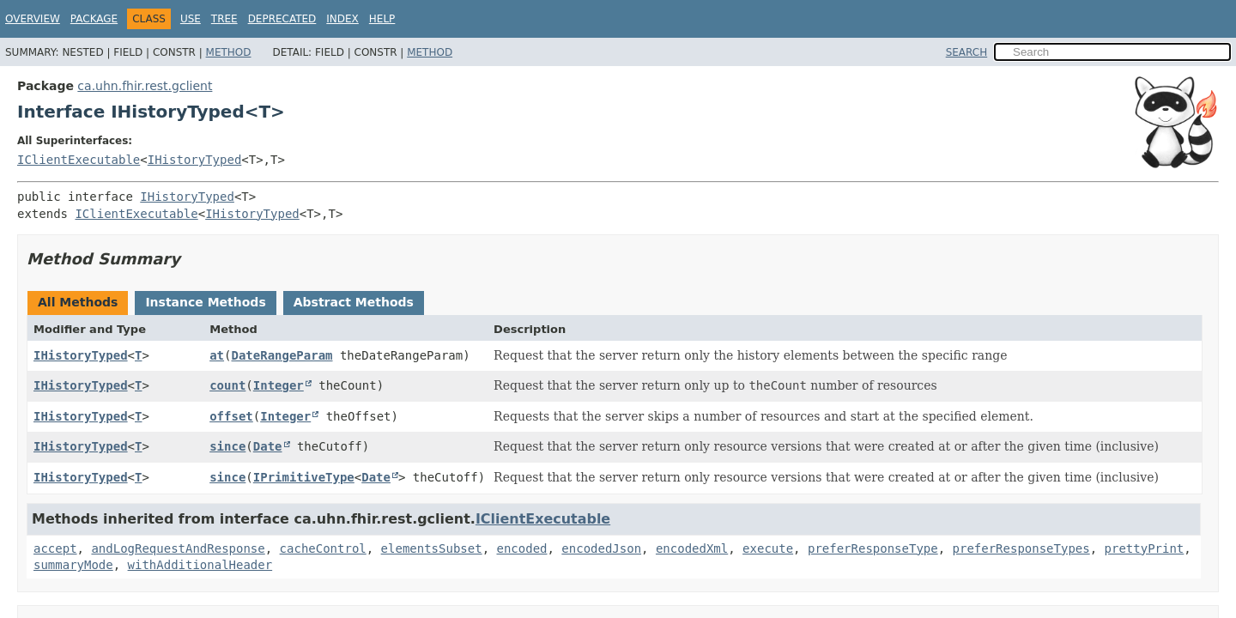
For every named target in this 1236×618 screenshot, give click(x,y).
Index (342, 19)
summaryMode (73, 565)
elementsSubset (431, 548)
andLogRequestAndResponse (177, 548)
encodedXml (692, 548)
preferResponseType (873, 548)
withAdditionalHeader (200, 565)
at (216, 355)
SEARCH (967, 52)
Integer (278, 385)
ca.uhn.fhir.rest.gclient (144, 86)
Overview (32, 19)
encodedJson (601, 548)
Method (228, 52)
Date (267, 446)
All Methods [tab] (78, 302)
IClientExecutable (78, 160)
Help (382, 19)
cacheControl (323, 548)
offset (231, 416)
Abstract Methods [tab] (354, 302)
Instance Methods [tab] (205, 302)
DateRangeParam (281, 355)
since (227, 446)
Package (94, 19)
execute (767, 548)
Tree (224, 19)
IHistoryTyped (195, 160)
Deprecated (282, 19)
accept (55, 548)
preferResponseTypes (1021, 548)
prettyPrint (1144, 548)
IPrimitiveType (303, 477)
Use (190, 19)
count (227, 385)
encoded (521, 548)
